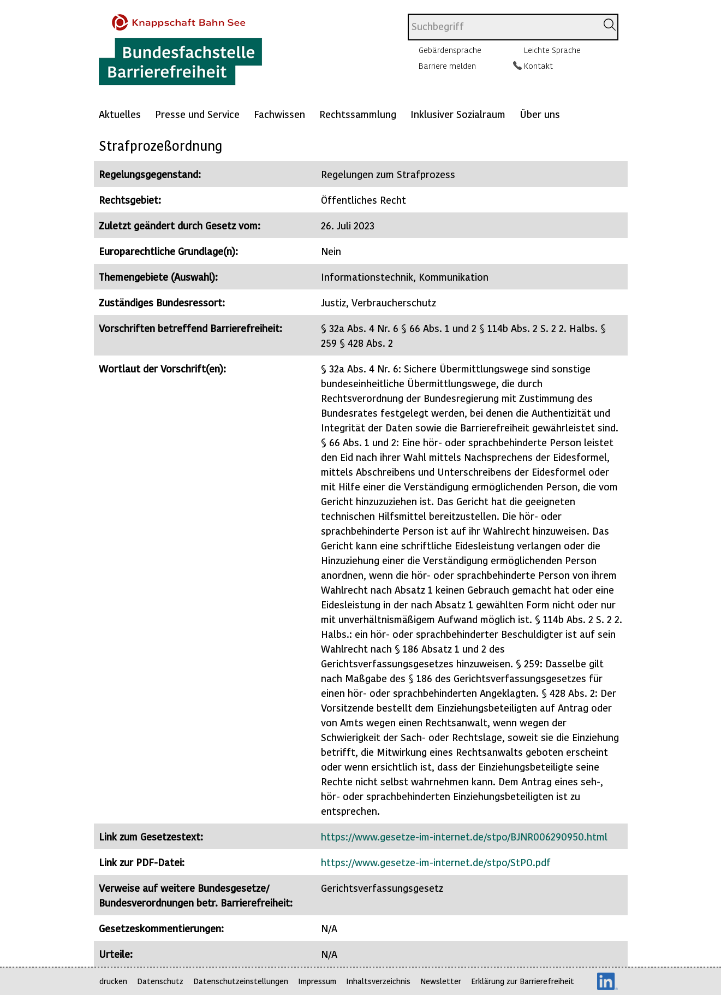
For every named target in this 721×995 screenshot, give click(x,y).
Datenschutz (160, 981)
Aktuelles (120, 114)
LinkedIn (607, 981)
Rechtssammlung (357, 114)
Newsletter (440, 981)
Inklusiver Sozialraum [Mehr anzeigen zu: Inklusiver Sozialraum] (457, 114)
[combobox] (502, 27)
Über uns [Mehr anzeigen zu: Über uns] (540, 114)
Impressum (317, 981)
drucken (113, 981)
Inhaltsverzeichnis (378, 981)
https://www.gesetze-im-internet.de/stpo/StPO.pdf (436, 862)
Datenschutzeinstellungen (240, 981)
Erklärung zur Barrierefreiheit (522, 981)
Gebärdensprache (450, 50)
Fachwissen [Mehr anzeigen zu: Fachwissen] (279, 114)
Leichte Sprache (552, 50)
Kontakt (538, 65)
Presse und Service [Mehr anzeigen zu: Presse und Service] (197, 114)
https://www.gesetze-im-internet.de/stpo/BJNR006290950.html (464, 836)
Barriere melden (447, 65)
